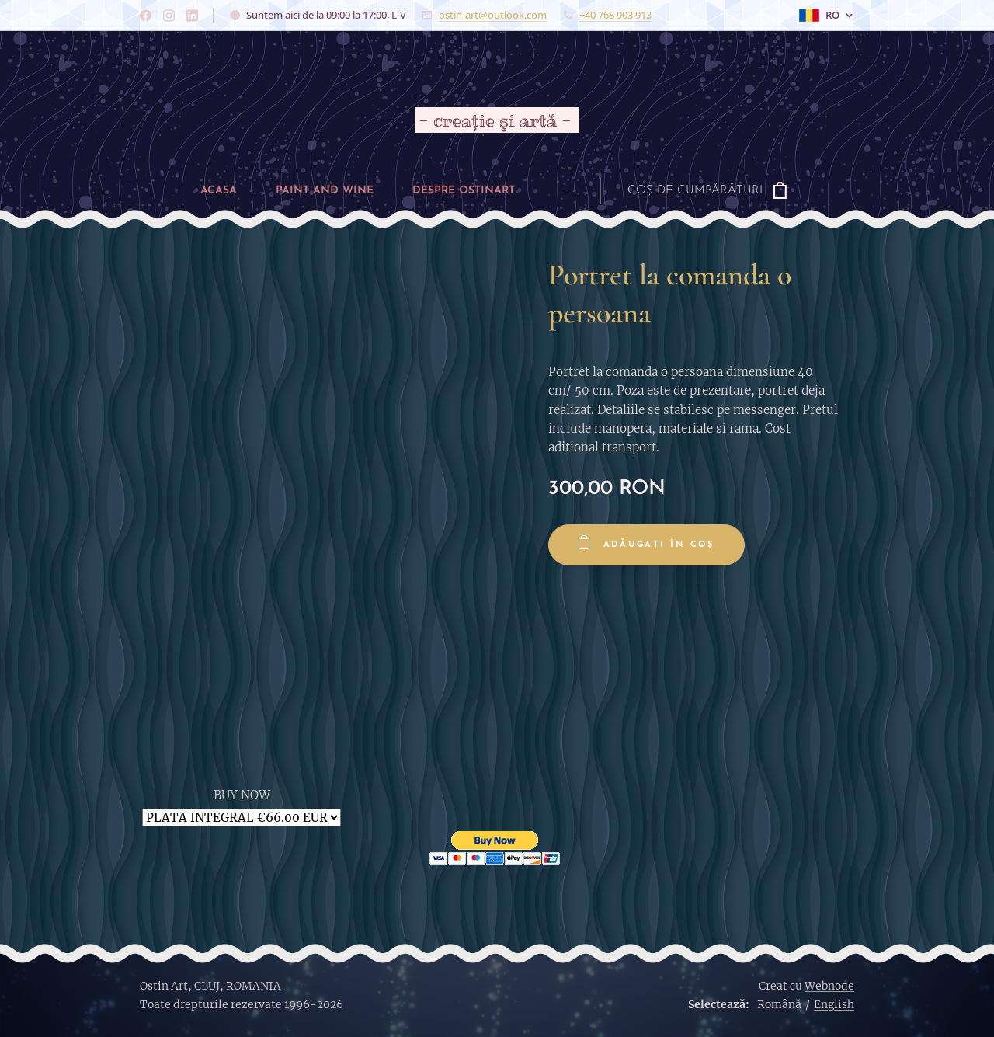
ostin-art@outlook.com (493, 15)
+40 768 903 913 (615, 15)
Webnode (829, 986)
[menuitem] (142, 191)
